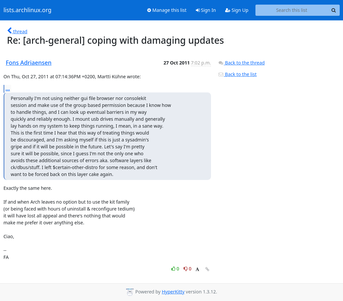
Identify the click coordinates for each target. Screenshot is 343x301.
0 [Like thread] (176, 268)
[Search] (334, 10)
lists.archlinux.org (28, 10)
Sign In (206, 10)
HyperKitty (173, 291)
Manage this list (167, 10)
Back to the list (237, 74)
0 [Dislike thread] (188, 268)
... (8, 88)
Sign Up (237, 10)
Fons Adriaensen (29, 62)
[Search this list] (291, 10)
